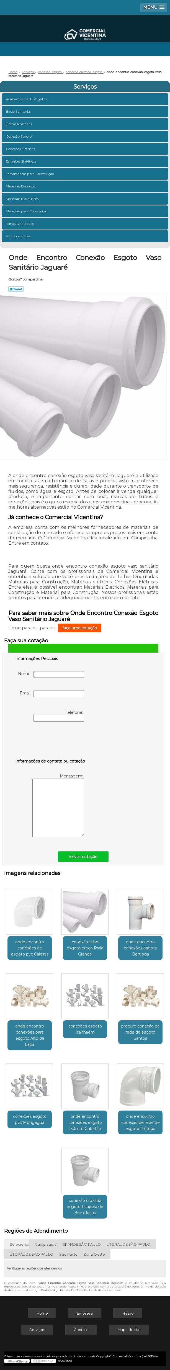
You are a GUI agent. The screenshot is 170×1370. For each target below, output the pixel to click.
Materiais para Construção (27, 211)
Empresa (85, 1313)
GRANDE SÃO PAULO (81, 1244)
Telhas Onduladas (20, 224)
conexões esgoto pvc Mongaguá (30, 1119)
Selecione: (19, 1244)
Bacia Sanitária (18, 111)
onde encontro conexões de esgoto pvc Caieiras (29, 948)
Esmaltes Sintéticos (21, 161)
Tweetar (16, 289)
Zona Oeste (94, 1254)
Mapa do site (129, 1329)
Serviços (85, 86)
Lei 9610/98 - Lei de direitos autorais (95, 1290)
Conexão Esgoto (19, 136)
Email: (52, 694)
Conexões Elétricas (21, 149)
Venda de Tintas (18, 236)
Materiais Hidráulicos (22, 199)
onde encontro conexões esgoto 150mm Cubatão (85, 1122)
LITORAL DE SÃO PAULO (128, 1244)
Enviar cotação (83, 856)
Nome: (51, 674)
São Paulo (68, 1254)
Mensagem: (58, 805)
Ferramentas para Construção (30, 174)
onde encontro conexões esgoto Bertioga (140, 948)
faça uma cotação (79, 627)
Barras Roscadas (19, 124)
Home (42, 1313)
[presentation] (50, 741)
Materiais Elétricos (20, 186)
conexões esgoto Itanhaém (85, 1029)
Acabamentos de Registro (27, 99)
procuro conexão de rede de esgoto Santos (140, 1032)
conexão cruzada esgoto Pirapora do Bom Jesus (85, 1206)
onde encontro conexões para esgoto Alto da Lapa (29, 1035)
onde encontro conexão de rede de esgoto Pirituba (140, 1122)
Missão (128, 1313)
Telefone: (59, 716)
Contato (81, 1329)
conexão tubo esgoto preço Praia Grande (85, 948)
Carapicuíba (45, 1244)
